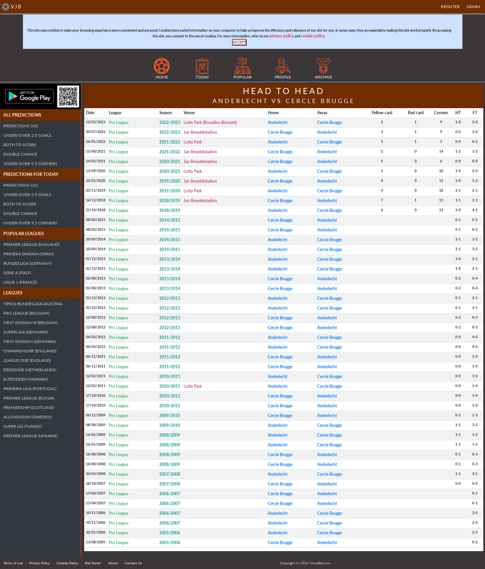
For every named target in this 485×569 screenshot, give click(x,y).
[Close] (239, 42)
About (113, 563)
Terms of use (13, 563)
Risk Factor (93, 563)
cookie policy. (313, 35)
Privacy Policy (39, 563)
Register (450, 6)
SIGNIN (473, 6)
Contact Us (133, 563)
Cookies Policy (67, 563)
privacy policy (281, 35)
